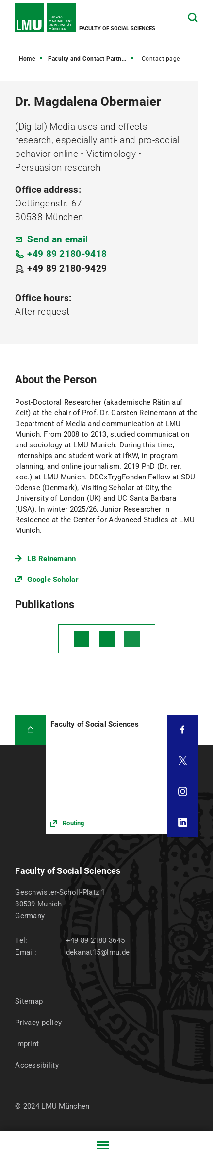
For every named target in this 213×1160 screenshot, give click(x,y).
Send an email (57, 239)
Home (27, 58)
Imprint (27, 1044)
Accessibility (37, 1065)
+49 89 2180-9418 (67, 253)
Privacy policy (38, 1022)
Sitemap (29, 1001)
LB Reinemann (51, 558)
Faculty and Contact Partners (89, 58)
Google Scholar (53, 579)
